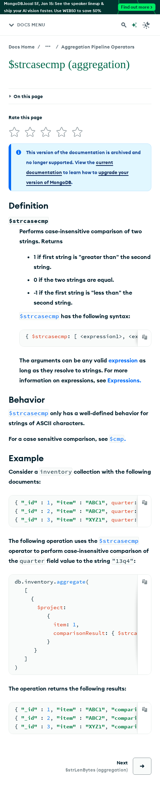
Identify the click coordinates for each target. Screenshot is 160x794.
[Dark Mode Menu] (146, 25)
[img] (14, 132)
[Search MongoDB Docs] (124, 25)
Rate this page (25, 117)
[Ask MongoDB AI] (134, 25)
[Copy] (145, 337)
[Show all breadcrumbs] (48, 46)
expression (123, 360)
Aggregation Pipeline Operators (98, 47)
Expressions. (124, 380)
